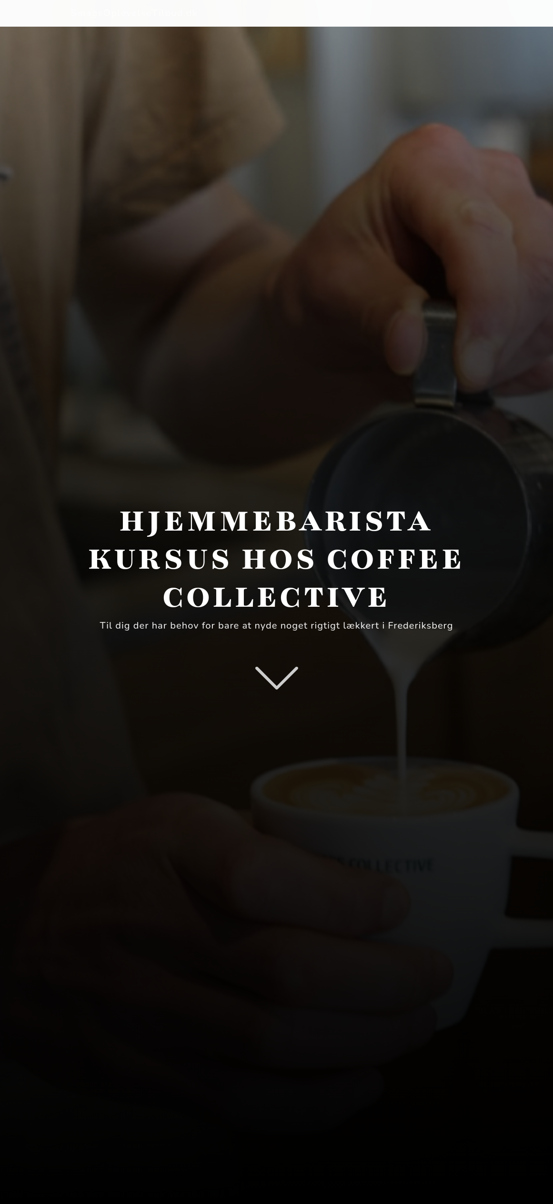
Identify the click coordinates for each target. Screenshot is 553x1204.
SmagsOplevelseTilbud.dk (134, 13)
